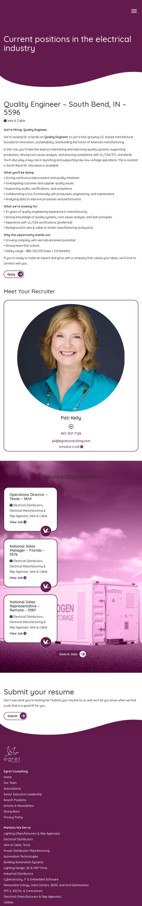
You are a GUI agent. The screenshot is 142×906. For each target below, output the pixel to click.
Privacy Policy (13, 764)
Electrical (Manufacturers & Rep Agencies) (32, 844)
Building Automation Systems (23, 809)
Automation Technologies (21, 804)
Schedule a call (71, 447)
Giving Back (12, 759)
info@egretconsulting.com (21, 872)
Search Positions (15, 747)
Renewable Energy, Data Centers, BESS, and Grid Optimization (46, 832)
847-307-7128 (71, 433)
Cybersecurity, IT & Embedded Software (31, 826)
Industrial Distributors (18, 821)
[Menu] (134, 11)
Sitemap (66, 894)
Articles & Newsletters (19, 753)
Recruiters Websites (50, 901)
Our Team (10, 730)
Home (8, 724)
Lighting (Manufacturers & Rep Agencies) (32, 781)
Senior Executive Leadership (23, 741)
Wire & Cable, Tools (17, 792)
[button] (71, 602)
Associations (12, 736)
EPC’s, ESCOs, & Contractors (23, 838)
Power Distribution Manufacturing (27, 798)
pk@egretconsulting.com (71, 441)
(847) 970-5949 (14, 866)
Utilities (8, 849)
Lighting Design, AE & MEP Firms (25, 815)
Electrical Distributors (18, 786)
